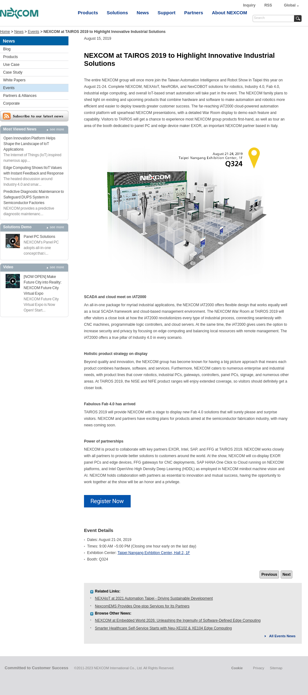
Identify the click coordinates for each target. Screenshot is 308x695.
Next (286, 574)
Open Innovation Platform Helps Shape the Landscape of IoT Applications (29, 144)
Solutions (117, 12)
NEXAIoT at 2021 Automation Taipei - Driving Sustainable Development (154, 598)
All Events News (282, 636)
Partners (193, 12)
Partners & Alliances (19, 95)
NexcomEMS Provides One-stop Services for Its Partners (142, 606)
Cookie (237, 668)
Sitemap (276, 668)
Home (5, 32)
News (143, 12)
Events (33, 32)
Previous (269, 574)
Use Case (11, 64)
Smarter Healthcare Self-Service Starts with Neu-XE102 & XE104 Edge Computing (163, 628)
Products (88, 12)
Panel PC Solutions (39, 236)
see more (57, 129)
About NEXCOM (229, 12)
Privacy (258, 668)
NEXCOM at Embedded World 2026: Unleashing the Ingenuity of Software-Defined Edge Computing (178, 620)
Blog (7, 49)
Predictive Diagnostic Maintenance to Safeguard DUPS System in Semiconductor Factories (33, 197)
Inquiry (249, 5)
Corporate (11, 103)
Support (167, 12)
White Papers (14, 80)
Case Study (12, 72)
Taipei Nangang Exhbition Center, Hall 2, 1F (154, 553)
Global (290, 5)
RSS (268, 5)
